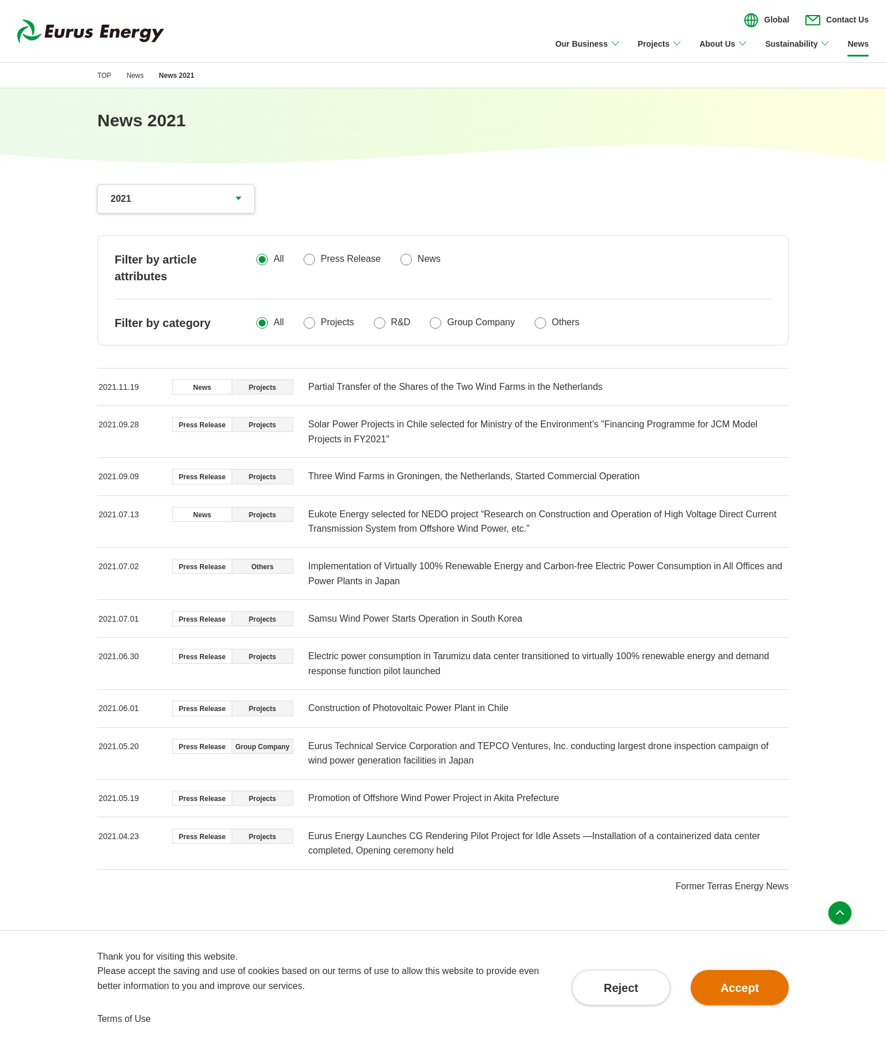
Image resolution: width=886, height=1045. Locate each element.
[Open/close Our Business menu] (587, 50)
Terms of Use (124, 1019)
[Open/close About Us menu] (723, 50)
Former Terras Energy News (731, 887)
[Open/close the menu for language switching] (767, 20)
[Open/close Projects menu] (660, 50)
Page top (839, 914)
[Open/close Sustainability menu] (797, 50)
